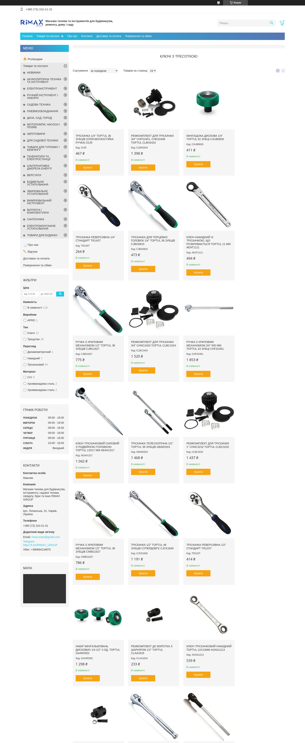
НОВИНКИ (33, 72)
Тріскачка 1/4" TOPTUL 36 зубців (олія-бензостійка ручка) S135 (95, 138)
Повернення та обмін (138, 36)
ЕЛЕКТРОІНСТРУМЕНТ (42, 88)
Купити (87, 166)
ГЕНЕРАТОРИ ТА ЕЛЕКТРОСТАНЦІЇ (38, 158)
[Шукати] (271, 23)
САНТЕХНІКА (35, 219)
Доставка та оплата (108, 36)
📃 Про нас (31, 244)
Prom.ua (170, 735)
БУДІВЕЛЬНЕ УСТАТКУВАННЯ (37, 183)
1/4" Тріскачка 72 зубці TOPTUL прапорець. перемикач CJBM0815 (146, 642)
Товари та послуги (47, 36)
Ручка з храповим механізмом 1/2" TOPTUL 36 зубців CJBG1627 (203, 238)
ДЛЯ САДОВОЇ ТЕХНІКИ (42, 140)
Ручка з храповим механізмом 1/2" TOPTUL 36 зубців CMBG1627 (95, 442)
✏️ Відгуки (30, 251)
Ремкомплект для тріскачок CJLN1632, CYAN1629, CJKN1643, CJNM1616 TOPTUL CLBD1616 (259, 642)
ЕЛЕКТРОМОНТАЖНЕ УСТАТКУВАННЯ (41, 227)
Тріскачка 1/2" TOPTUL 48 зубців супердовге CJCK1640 (151, 440)
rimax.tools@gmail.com (46, 537)
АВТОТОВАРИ (36, 133)
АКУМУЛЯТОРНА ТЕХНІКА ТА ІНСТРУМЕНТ (44, 80)
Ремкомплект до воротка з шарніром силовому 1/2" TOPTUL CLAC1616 (204, 542)
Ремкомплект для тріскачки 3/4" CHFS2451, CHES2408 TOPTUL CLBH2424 (151, 138)
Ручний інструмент (103, 710)
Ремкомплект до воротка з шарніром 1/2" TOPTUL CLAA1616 (96, 542)
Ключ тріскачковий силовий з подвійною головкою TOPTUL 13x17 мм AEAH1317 (151, 341)
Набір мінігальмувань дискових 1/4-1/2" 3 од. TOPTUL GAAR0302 (254, 442)
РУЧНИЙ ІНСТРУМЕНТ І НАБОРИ (42, 96)
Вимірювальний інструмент (108, 714)
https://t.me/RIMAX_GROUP (40, 545)
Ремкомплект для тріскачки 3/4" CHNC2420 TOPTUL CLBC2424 (259, 238)
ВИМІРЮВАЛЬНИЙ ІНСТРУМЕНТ (39, 202)
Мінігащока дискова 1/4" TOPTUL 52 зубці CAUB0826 (202, 136)
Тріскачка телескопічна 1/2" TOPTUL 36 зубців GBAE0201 (205, 339)
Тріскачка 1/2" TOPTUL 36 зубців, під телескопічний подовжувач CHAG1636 (203, 642)
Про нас (72, 36)
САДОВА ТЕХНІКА (39, 104)
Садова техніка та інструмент (109, 718)
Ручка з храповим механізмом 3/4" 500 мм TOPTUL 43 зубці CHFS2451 (94, 341)
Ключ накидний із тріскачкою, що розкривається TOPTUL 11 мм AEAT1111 (149, 239)
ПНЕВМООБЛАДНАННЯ (42, 111)
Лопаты (225, 710)
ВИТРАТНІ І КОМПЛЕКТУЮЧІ (38, 211)
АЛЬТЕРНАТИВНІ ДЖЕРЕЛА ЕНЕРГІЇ (39, 167)
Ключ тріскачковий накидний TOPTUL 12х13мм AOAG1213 (149, 542)
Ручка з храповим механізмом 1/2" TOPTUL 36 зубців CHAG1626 (257, 542)
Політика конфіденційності (223, 739)
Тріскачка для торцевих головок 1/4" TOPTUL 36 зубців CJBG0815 (98, 238)
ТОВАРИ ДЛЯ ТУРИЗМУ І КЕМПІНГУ (43, 148)
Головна (27, 36)
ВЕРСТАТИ (34, 175)
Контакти (86, 36)
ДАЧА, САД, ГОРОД (39, 117)
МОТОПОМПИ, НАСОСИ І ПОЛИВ (43, 126)
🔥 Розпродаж (32, 59)
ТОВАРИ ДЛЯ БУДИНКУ (42, 235)
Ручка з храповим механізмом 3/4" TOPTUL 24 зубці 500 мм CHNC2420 (95, 642)
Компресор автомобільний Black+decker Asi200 (184, 721)
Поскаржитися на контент (193, 739)
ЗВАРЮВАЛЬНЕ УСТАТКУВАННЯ (37, 192)
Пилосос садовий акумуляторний (175, 710)
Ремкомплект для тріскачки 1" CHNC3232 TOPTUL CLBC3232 (259, 339)
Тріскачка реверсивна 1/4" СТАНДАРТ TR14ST (257, 136)
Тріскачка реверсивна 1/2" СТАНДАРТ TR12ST (203, 440)
